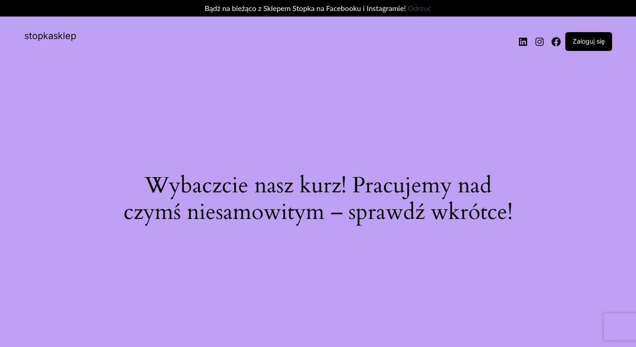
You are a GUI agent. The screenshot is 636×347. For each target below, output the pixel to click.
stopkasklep (50, 35)
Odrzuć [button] (419, 8)
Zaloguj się (589, 41)
